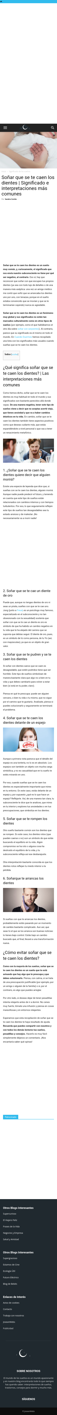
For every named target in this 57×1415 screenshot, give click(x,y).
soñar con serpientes (28, 328)
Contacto (7, 1309)
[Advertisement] (28, 33)
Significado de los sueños (19, 171)
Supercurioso (9, 1213)
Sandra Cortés (11, 199)
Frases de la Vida (11, 1226)
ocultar (15, 354)
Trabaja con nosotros (13, 1315)
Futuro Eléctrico (11, 1277)
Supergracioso (10, 1258)
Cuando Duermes (23, 337)
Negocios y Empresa (13, 1232)
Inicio (4, 171)
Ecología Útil (9, 1271)
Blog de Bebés (10, 1283)
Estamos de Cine (11, 1264)
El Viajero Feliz (10, 1220)
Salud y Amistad (11, 1239)
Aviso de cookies (11, 1302)
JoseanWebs (9, 1321)
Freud (20, 610)
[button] (5, 128)
